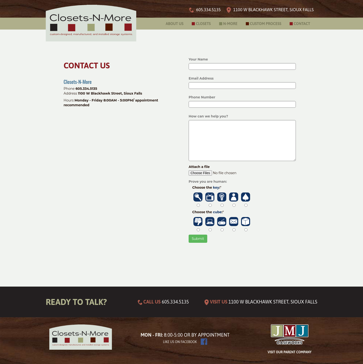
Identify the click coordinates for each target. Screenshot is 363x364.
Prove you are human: (208, 181)
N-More (230, 23)
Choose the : (206, 187)
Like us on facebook (180, 342)
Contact (302, 23)
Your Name (198, 59)
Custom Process (265, 23)
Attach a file (199, 167)
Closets (203, 23)
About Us (174, 23)
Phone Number (202, 97)
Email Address (201, 78)
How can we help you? (208, 116)
